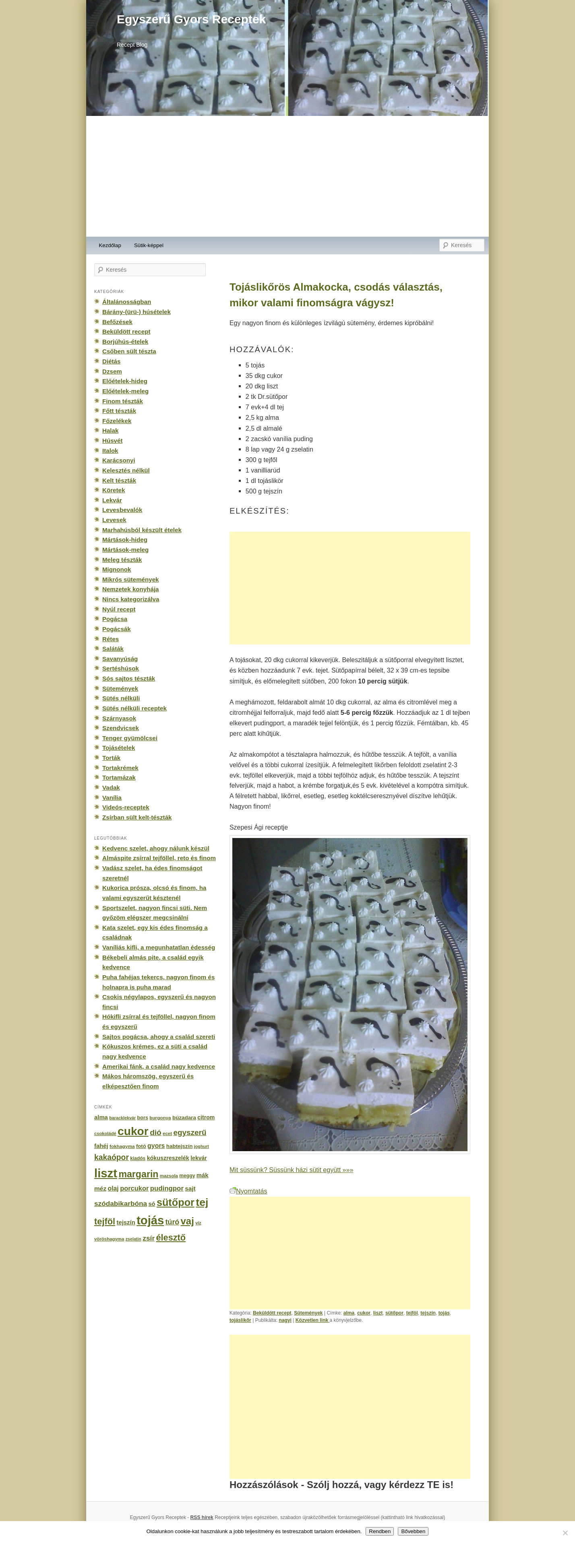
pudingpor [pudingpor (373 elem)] (167, 1188)
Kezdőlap (110, 245)
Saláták (113, 648)
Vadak (111, 787)
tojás (444, 1313)
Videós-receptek (125, 807)
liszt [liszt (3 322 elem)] (105, 1173)
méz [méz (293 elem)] (100, 1188)
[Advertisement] (287, 176)
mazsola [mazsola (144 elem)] (169, 1175)
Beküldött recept (272, 1313)
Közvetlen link (313, 1320)
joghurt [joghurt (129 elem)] (201, 1146)
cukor (363, 1313)
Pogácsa (114, 618)
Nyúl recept (118, 609)
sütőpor (394, 1313)
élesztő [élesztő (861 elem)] (171, 1237)
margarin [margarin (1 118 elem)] (138, 1174)
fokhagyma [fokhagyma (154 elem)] (122, 1146)
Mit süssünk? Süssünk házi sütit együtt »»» (291, 1169)
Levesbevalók (122, 509)
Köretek (113, 490)
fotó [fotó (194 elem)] (141, 1146)
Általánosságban (126, 301)
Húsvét (112, 440)
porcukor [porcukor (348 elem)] (134, 1188)
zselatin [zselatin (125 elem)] (133, 1238)
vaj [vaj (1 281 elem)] (187, 1221)
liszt (378, 1313)
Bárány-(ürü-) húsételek (136, 311)
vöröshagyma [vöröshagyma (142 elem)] (109, 1238)
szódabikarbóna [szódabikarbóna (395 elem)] (120, 1203)
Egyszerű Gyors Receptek (191, 19)
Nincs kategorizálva (130, 599)
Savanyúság (120, 658)
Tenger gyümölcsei (129, 738)
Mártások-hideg (124, 539)
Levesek (114, 519)
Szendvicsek (120, 728)
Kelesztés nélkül (126, 470)
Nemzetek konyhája (130, 589)
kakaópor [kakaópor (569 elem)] (111, 1157)
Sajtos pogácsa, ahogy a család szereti (158, 1036)
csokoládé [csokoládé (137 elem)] (105, 1133)
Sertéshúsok (120, 668)
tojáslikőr (240, 1320)
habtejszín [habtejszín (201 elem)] (179, 1146)
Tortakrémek (120, 767)
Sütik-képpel (148, 245)
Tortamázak (119, 777)
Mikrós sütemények (130, 579)
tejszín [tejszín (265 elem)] (126, 1222)
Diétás (111, 361)
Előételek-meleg (125, 391)
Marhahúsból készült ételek (142, 529)
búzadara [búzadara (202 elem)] (184, 1118)
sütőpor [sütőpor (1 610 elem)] (175, 1202)
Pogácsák (116, 628)
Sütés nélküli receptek (134, 708)
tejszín (428, 1313)
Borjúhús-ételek (125, 341)
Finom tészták (122, 401)
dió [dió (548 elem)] (155, 1132)
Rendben (380, 1531)
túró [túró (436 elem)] (172, 1222)
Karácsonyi (118, 460)
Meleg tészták (122, 559)
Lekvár (112, 500)
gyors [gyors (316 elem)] (156, 1145)
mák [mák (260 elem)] (202, 1175)
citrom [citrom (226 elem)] (206, 1117)
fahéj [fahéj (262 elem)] (101, 1146)
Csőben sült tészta (129, 351)
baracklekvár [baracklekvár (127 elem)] (122, 1117)
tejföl (412, 1313)
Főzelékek (116, 420)
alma (349, 1313)
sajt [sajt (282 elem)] (190, 1188)
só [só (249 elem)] (151, 1204)
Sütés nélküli (121, 698)
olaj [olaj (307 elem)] (113, 1188)
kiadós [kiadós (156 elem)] (137, 1158)
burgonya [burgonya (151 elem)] (160, 1117)
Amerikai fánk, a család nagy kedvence (158, 1066)
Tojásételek (118, 747)
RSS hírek (201, 1517)
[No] (565, 1533)
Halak (110, 430)
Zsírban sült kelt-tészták (137, 817)
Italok (110, 450)
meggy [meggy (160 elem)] (187, 1176)
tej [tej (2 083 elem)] (202, 1202)
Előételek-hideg (124, 381)
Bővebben (413, 1531)
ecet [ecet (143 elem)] (167, 1133)
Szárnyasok (119, 718)
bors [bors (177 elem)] (142, 1118)
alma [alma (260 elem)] (101, 1117)
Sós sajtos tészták (128, 678)
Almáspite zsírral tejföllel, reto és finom (159, 858)
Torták (111, 757)
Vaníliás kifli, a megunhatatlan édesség (158, 947)
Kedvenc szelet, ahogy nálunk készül (155, 848)
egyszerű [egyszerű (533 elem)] (189, 1132)
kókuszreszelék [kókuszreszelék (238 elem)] (168, 1158)
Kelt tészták (119, 480)
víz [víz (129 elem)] (198, 1222)
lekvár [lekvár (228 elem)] (198, 1158)
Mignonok (116, 569)
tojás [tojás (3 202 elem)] (150, 1220)
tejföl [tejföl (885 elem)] (104, 1221)
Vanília (112, 797)
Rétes (110, 639)
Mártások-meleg (125, 549)
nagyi (285, 1320)
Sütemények (308, 1313)
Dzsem (112, 371)
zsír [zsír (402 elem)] (149, 1238)
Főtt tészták (119, 410)
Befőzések (117, 321)
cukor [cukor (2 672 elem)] (133, 1131)
